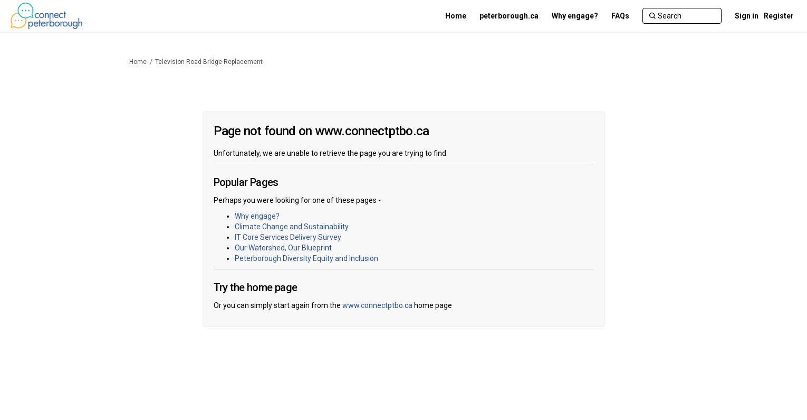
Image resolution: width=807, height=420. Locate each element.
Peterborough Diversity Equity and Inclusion (306, 258)
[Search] (682, 16)
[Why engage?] (575, 15)
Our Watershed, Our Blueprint (283, 248)
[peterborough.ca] (509, 15)
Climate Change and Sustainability (292, 226)
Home (138, 62)
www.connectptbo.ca (377, 305)
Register (779, 16)
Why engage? (257, 216)
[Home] (456, 15)
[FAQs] (620, 15)
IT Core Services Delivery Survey (288, 237)
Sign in (746, 16)
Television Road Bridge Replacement (209, 62)
